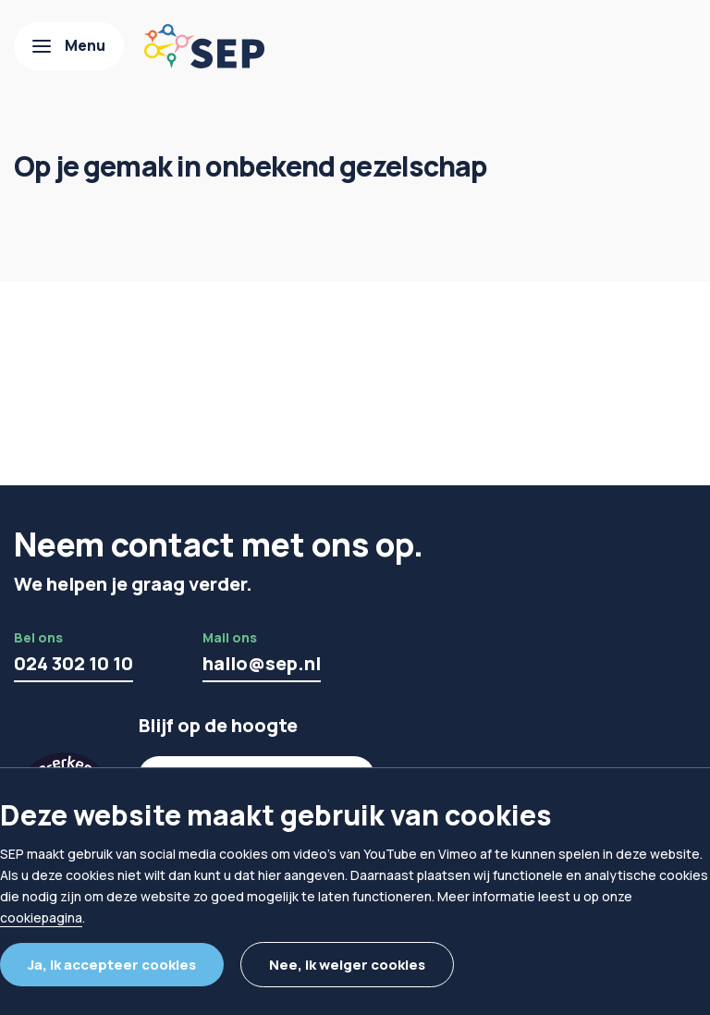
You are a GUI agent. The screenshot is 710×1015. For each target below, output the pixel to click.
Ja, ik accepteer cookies (112, 964)
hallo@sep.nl (261, 663)
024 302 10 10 (73, 663)
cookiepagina (41, 917)
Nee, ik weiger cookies (347, 964)
